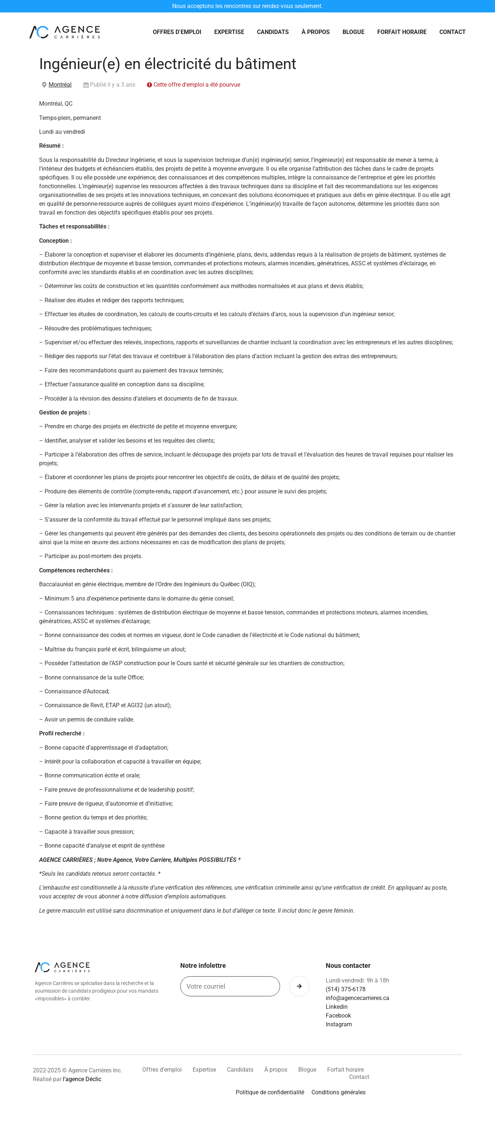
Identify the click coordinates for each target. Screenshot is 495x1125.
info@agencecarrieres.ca (357, 998)
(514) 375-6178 (346, 989)
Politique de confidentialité (270, 1093)
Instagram (339, 1025)
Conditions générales (338, 1093)
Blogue (353, 32)
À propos (316, 32)
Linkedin (337, 1007)
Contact (452, 32)
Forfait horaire (402, 32)
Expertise (229, 32)
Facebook (338, 1016)
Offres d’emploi (177, 32)
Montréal (60, 85)
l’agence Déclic (82, 1079)
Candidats (273, 32)
